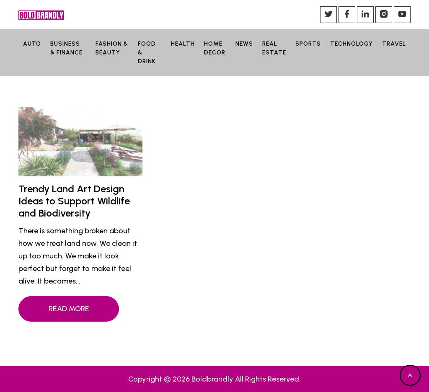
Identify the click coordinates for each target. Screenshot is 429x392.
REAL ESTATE (274, 48)
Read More (69, 308)
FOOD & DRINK (147, 52)
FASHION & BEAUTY (112, 48)
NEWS (244, 43)
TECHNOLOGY (351, 43)
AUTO (32, 43)
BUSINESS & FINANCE (66, 48)
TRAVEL (394, 43)
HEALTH (183, 43)
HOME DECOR (214, 48)
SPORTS (308, 43)
